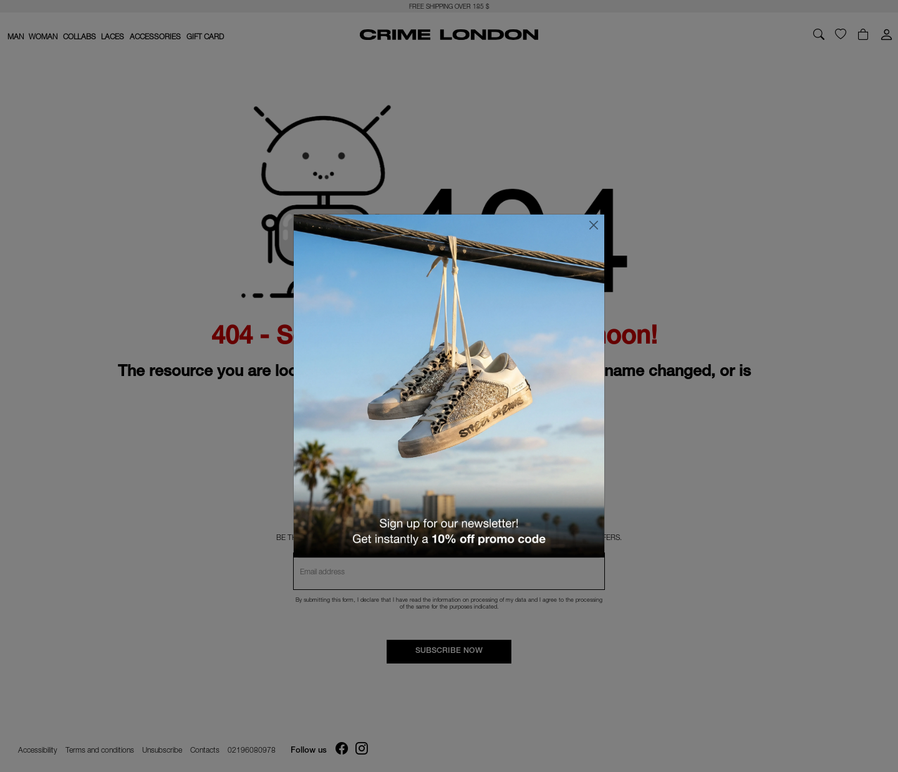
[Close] (593, 225)
